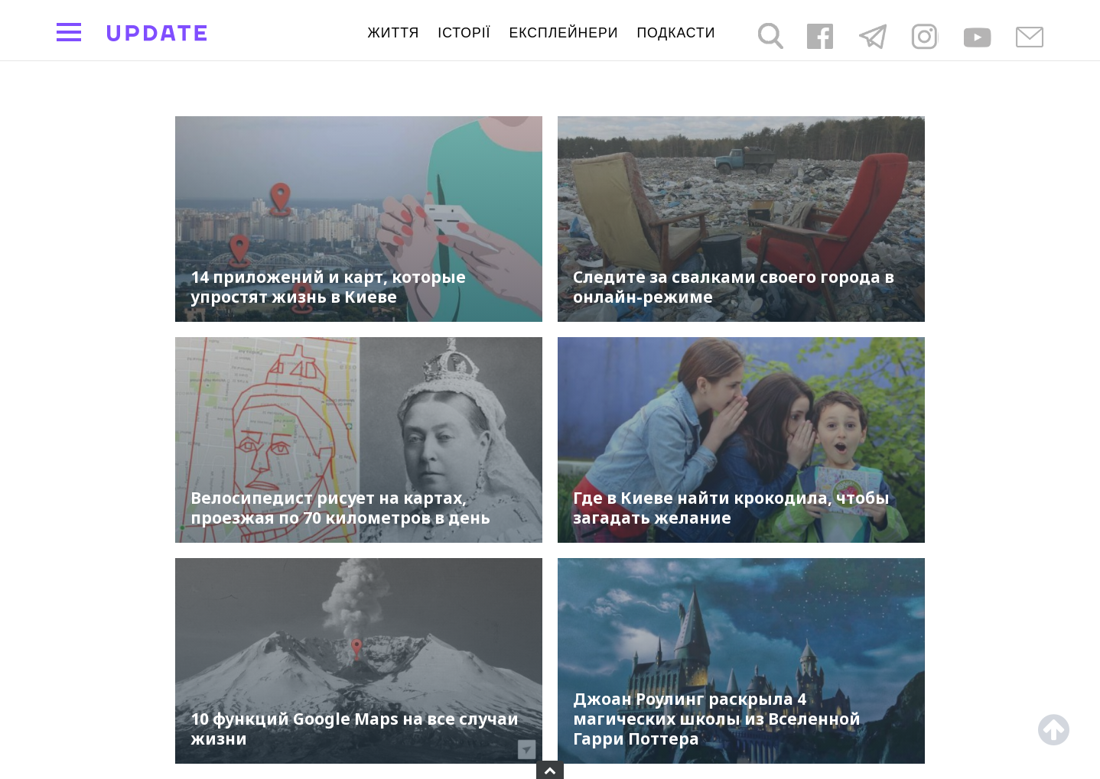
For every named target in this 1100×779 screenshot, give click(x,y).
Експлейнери (564, 33)
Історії (464, 33)
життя (394, 33)
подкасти (675, 33)
